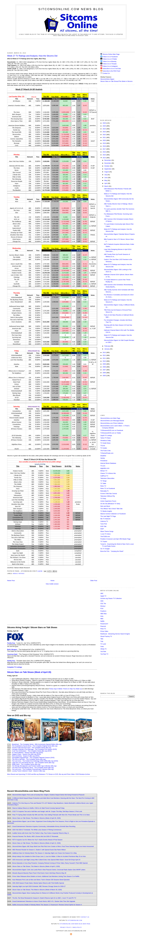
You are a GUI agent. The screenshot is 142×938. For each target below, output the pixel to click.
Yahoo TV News (105, 438)
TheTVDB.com (105, 536)
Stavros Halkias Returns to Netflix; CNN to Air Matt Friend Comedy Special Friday (38, 808)
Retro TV (103, 486)
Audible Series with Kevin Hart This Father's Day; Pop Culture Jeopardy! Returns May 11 (40, 833)
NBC (101, 618)
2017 (104, 149)
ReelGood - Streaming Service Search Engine (115, 634)
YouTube (103, 651)
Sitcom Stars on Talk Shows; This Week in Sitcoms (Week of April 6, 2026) (36, 866)
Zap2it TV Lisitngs (106, 435)
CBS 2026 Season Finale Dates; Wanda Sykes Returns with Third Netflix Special (38, 883)
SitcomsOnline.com (75, 920)
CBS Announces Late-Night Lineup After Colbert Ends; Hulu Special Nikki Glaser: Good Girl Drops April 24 (46, 860)
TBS (101, 639)
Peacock (103, 626)
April (106, 183)
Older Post (93, 580)
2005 (104, 375)
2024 (104, 129)
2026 (104, 123)
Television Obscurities (107, 478)
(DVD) (50, 751)
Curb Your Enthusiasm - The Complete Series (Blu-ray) (29, 751)
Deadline (103, 456)
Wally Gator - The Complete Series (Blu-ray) (26, 764)
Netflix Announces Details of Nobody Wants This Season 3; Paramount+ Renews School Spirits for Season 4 (47, 904)
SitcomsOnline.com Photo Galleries (111, 423)
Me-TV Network (105, 519)
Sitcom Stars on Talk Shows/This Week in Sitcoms (116, 81)
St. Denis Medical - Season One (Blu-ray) (25, 752)
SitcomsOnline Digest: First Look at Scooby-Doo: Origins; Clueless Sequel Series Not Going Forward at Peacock (48, 795)
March (106, 186)
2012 (104, 355)
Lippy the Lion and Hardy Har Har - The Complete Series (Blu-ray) (33, 762)
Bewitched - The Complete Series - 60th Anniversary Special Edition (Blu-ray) (36, 744)
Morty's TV (103, 471)
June (106, 177)
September (108, 169)
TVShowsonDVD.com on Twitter (110, 433)
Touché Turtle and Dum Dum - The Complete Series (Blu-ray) (31, 747)
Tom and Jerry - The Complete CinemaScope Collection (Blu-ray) (33, 769)
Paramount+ (104, 624)
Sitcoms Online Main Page (110, 54)
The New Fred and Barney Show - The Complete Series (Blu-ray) (33, 767)
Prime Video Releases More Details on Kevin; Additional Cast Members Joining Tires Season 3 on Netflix (45, 876)
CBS (101, 601)
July (105, 174)
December (107, 160)
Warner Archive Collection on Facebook (113, 514)
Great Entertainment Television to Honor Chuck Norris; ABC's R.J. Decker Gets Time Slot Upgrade (43, 901)
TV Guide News (105, 443)
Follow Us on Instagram (110, 66)
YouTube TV (104, 654)
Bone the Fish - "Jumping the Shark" (112, 551)
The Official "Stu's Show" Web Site (111, 508)
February (107, 346)
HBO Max (103, 613)
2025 (104, 126)
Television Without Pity (107, 496)
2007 (104, 370)
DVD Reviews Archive (83, 774)
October (107, 166)
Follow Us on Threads (110, 64)
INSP (102, 529)
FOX (101, 608)
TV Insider (103, 448)
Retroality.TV (104, 491)
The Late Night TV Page (108, 516)
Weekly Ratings (18, 573)
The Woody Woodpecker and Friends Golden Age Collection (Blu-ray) (34, 766)
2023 (104, 132)
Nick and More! (105, 506)
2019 (104, 143)
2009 (104, 364)
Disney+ (103, 606)
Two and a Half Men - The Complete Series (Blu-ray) (29, 759)
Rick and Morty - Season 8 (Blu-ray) (23, 756)
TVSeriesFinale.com (106, 453)
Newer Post (11, 580)
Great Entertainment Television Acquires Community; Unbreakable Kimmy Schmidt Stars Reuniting (43, 826)
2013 (104, 352)
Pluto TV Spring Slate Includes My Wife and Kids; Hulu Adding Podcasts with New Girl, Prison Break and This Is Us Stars (51, 815)
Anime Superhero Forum (108, 501)
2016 (104, 152)
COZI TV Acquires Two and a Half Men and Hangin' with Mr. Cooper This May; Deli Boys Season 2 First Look (47, 811)
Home (52, 580)
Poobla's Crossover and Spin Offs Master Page (115, 539)
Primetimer (103, 461)
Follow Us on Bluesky (109, 61)
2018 (104, 146)
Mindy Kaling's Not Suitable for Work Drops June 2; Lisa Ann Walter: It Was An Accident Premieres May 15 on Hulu (49, 856)
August (106, 172)
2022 (104, 134)
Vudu (102, 646)
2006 (104, 372)
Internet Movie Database (108, 463)
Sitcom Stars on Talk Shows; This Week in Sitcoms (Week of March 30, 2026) (37, 889)
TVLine (102, 445)
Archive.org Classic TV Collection (111, 598)
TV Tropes (103, 541)
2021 (104, 137)
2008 (104, 367)
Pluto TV (103, 629)
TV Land (103, 644)
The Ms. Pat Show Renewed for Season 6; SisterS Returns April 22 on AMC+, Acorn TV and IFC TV (44, 898)
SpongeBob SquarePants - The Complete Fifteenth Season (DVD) (33, 757)
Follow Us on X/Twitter (110, 59)
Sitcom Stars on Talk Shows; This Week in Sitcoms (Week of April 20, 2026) (36, 818)
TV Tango (103, 481)
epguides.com (104, 468)
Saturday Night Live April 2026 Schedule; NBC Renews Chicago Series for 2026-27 (39, 886)
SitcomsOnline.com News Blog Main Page (74, 923)
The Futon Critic (105, 450)
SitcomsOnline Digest (107, 79)
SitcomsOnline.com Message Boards (112, 420)
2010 (104, 361)
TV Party (103, 498)
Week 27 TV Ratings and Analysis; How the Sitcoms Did (32, 56)
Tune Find (103, 524)
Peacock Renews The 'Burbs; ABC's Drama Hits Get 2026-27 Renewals (35, 836)
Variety (102, 458)
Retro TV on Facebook (107, 488)
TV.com (102, 466)
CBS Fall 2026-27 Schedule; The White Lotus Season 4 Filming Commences (36, 830)
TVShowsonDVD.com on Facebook (111, 430)
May (105, 180)
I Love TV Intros (105, 534)
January (107, 349)
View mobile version (52, 584)
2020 (104, 140)
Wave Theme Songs (106, 531)
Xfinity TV (103, 649)
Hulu (101, 616)
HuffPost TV (104, 476)
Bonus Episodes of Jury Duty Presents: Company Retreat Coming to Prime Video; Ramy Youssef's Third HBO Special (50, 863)
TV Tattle (103, 483)
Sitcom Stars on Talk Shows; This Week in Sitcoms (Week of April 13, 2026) (36, 843)
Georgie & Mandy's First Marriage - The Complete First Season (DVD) (34, 749)
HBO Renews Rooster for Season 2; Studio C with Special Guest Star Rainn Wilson (39, 850)
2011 (104, 358)
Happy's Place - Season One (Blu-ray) (24, 754)
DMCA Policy (77, 927)
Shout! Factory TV (106, 636)
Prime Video (104, 631)
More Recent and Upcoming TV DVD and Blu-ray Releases (26, 774)
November (107, 163)
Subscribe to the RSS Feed (111, 71)
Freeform (103, 611)
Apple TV (103, 596)
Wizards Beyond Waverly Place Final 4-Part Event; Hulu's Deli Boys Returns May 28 (39, 873)
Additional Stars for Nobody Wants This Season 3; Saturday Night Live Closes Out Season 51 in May (44, 853)
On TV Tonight (105, 549)
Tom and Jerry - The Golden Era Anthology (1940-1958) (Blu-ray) (33, 761)
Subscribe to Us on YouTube (112, 68)
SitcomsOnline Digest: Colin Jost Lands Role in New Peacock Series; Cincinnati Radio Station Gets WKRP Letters (48, 870)
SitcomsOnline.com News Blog (71, 9)
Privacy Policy (65, 927)
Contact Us (105, 73)
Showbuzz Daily (105, 440)
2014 (104, 157)
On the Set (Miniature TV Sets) (110, 503)
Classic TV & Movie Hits (108, 473)
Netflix (102, 621)
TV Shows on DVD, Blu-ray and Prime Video (60, 774)
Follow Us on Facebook (110, 56)
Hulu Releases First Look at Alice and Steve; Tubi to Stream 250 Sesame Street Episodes (41, 880)
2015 (104, 155)
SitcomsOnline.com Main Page (110, 418)
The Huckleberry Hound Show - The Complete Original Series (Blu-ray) (34, 746)
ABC (101, 593)
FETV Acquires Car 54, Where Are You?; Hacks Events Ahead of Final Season (37, 840)
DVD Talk (103, 526)
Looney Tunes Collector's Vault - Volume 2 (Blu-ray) (28, 771)
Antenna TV (104, 521)
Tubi (101, 641)
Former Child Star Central (108, 493)
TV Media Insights (106, 511)
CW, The (103, 603)
